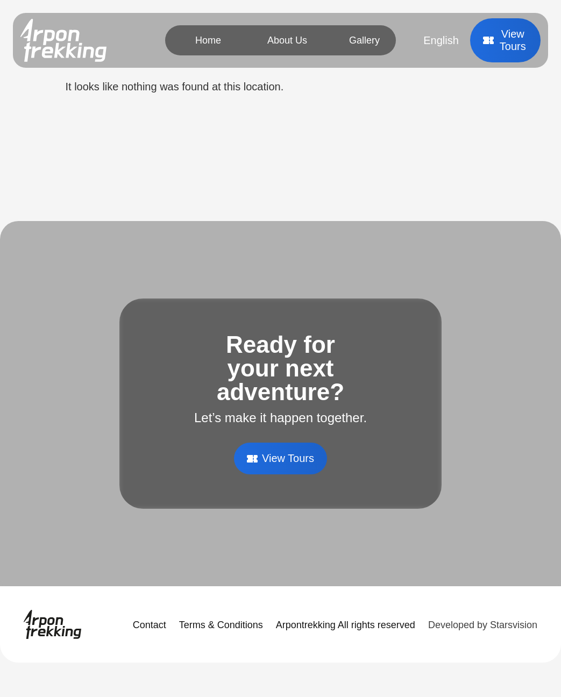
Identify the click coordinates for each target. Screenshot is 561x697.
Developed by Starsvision (482, 625)
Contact (149, 625)
